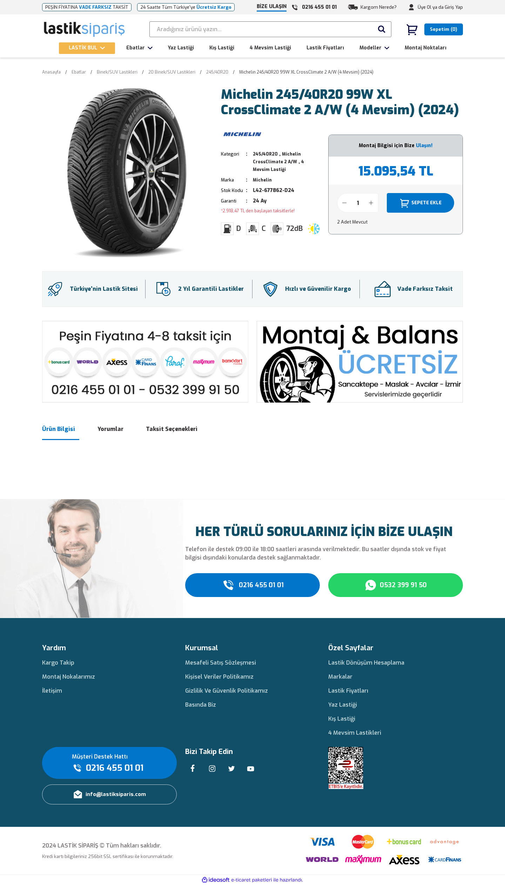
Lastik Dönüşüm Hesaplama (366, 662)
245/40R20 (266, 154)
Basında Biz (200, 704)
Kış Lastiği (341, 718)
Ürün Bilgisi (58, 429)
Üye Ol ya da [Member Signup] (431, 7)
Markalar (340, 676)
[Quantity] (357, 202)
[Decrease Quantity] (344, 202)
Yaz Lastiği (342, 704)
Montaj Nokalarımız (68, 676)
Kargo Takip (58, 662)
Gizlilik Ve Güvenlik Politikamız (226, 690)
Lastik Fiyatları (348, 690)
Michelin (263, 180)
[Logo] (84, 29)
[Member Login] (411, 7)
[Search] (270, 29)
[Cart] (434, 29)
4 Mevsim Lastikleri (354, 732)
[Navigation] (87, 48)
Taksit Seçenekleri (171, 429)
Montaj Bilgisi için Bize (395, 145)
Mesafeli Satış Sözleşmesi (220, 662)
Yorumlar (110, 429)
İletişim (52, 690)
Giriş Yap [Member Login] (454, 7)
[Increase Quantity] (371, 202)
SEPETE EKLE (420, 203)
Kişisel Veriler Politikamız (219, 676)
